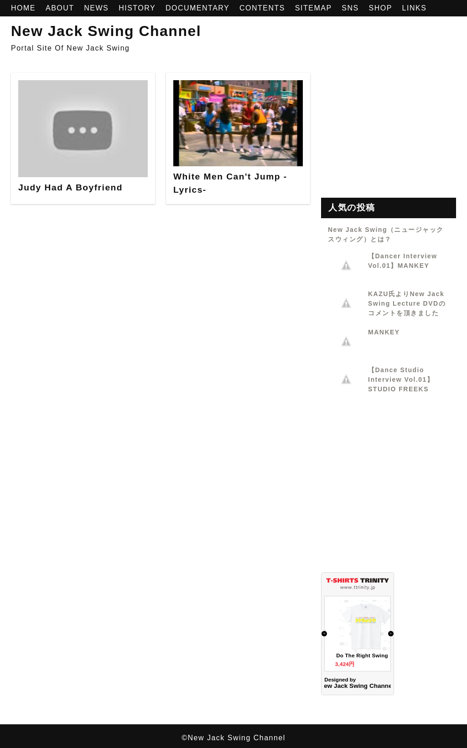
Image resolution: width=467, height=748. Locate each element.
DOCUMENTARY (199, 8)
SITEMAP (314, 8)
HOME (24, 8)
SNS (351, 8)
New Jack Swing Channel (106, 31)
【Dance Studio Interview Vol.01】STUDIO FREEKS (401, 379)
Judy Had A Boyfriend (70, 187)
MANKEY (384, 332)
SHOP (382, 8)
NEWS (97, 8)
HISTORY (138, 8)
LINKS (414, 8)
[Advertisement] (388, 130)
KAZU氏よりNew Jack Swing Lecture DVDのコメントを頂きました (407, 303)
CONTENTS (263, 8)
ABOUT (61, 8)
